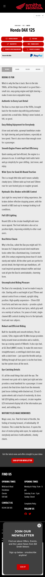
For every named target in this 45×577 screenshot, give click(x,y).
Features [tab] (7, 69)
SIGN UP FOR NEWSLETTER (22, 460)
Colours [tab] (17, 69)
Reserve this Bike (6, 56)
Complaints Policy (30, 503)
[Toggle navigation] (4, 6)
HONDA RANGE (18, 25)
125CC (23, 25)
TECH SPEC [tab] (28, 69)
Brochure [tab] (38, 69)
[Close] (39, 525)
